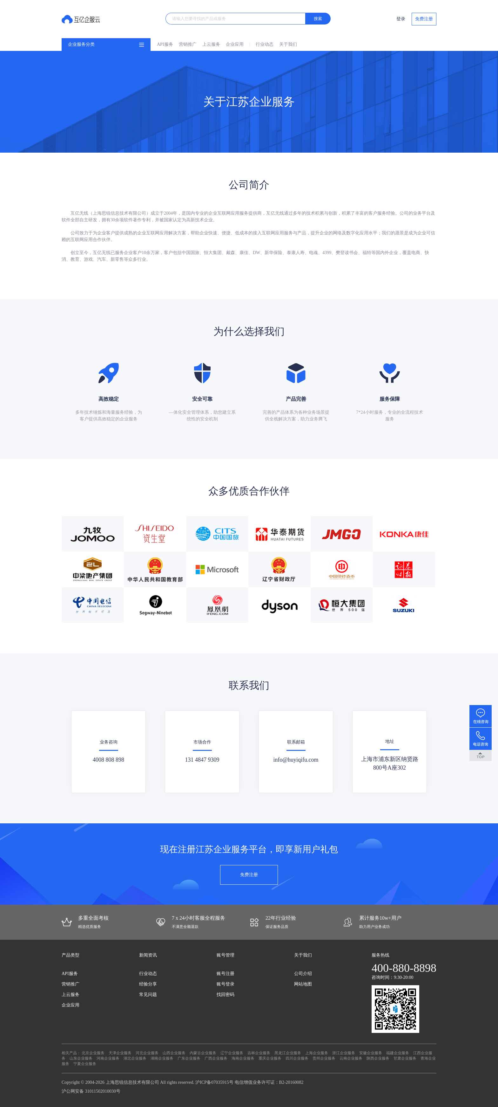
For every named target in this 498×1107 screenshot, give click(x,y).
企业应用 (235, 44)
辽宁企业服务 (231, 1053)
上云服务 (211, 44)
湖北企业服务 (135, 1058)
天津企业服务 (120, 1053)
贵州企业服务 (324, 1058)
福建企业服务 (397, 1053)
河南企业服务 (108, 1058)
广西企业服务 (216, 1058)
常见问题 (148, 994)
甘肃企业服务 (405, 1058)
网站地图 (303, 984)
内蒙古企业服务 (203, 1053)
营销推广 (188, 44)
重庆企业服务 (270, 1058)
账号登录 (225, 984)
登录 (400, 19)
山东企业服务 (81, 1058)
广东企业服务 (189, 1058)
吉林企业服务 (258, 1053)
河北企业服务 (147, 1053)
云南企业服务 (351, 1058)
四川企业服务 (297, 1058)
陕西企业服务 (378, 1058)
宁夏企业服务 (84, 1064)
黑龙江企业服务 (287, 1053)
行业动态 (264, 44)
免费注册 (424, 19)
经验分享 (148, 984)
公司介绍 (303, 973)
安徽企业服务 (370, 1053)
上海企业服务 (316, 1053)
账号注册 (225, 973)
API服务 (165, 44)
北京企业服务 (93, 1053)
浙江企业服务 (343, 1053)
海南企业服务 (243, 1058)
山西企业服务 (174, 1053)
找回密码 (225, 994)
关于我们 (288, 44)
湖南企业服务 (162, 1058)
